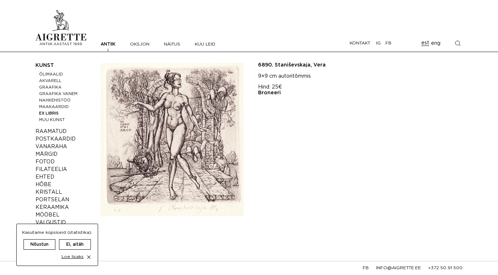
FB (388, 43)
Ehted (44, 177)
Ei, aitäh (75, 237)
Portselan (52, 200)
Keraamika (52, 207)
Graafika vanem (58, 94)
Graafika (50, 87)
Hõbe (43, 184)
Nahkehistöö (55, 100)
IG (378, 43)
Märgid (46, 154)
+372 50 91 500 (445, 268)
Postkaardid (55, 139)
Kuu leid (205, 44)
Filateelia (51, 169)
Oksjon (139, 44)
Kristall (48, 192)
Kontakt (360, 43)
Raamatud (51, 131)
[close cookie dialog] (88, 249)
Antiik (108, 44)
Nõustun (39, 237)
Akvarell (50, 81)
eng (435, 43)
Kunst (44, 65)
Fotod (45, 162)
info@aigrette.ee (398, 268)
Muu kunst (52, 120)
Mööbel (47, 215)
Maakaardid (54, 107)
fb (366, 268)
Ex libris (49, 113)
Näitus (172, 44)
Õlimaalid (51, 74)
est (425, 43)
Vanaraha (51, 147)
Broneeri (269, 93)
